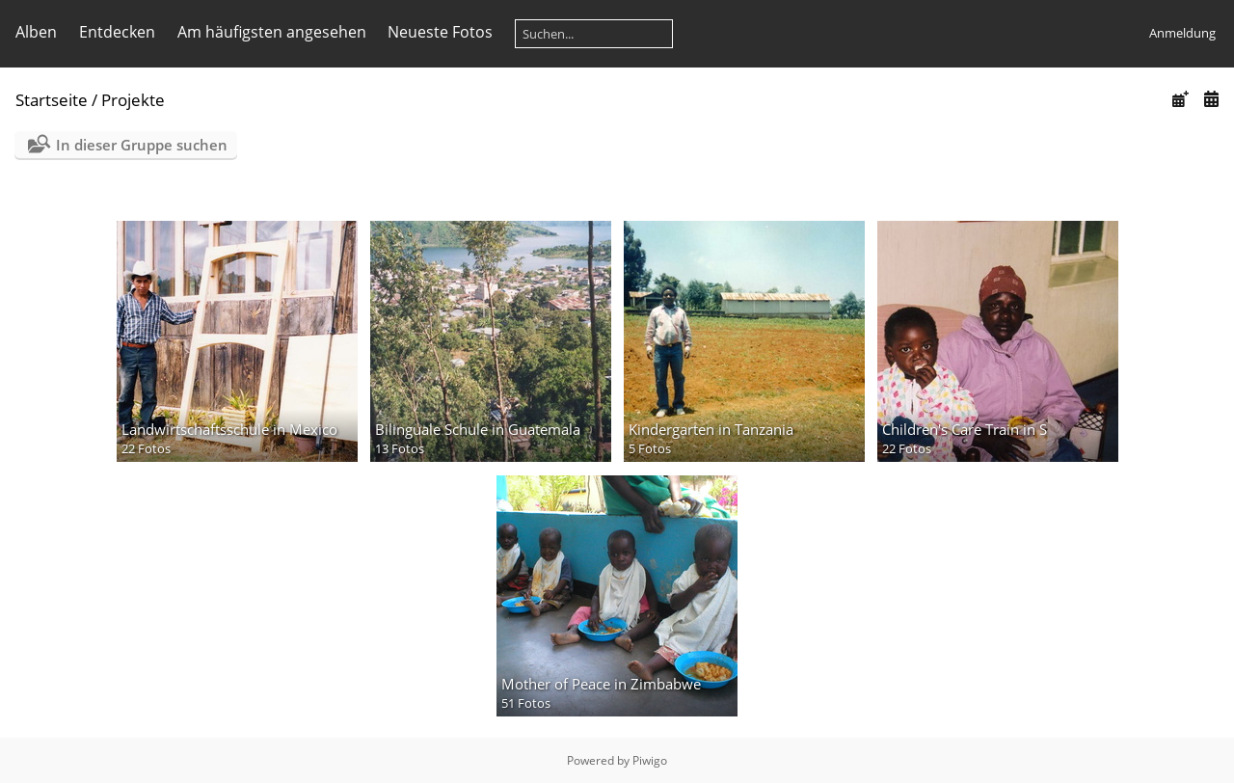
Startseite (51, 100)
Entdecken (117, 31)
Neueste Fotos (440, 31)
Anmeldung (1182, 32)
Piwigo (649, 760)
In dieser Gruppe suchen (142, 144)
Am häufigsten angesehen (271, 31)
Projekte (133, 100)
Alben (36, 31)
